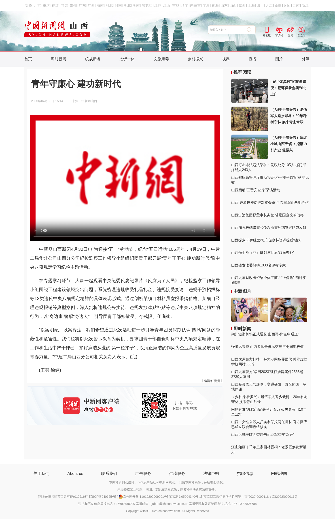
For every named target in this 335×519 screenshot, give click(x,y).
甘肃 (64, 5)
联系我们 (109, 473)
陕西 (242, 5)
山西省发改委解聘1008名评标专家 (258, 265)
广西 (91, 5)
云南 (296, 5)
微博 (290, 35)
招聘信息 (245, 473)
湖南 (136, 5)
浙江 (305, 5)
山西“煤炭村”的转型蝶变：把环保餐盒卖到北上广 (288, 88)
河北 (109, 5)
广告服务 (143, 473)
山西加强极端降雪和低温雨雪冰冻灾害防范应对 (268, 227)
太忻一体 (127, 59)
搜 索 (251, 29)
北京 (37, 5)
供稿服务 (177, 473)
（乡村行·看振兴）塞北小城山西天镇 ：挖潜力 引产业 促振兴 (288, 144)
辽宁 (184, 5)
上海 (251, 5)
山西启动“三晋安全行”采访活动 (255, 190)
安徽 (28, 5)
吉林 (175, 5)
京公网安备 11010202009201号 (143, 496)
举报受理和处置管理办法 (206, 504)
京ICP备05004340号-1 (185, 496)
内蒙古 (195, 5)
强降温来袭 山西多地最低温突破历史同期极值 (267, 347)
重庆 (46, 5)
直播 (252, 59)
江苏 (157, 5)
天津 (269, 5)
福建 (55, 5)
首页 (28, 59)
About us (75, 473)
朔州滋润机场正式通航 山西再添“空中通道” (265, 334)
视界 (226, 59)
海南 (100, 5)
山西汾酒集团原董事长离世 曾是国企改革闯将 (267, 215)
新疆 (278, 5)
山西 (233, 5)
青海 (215, 5)
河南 (118, 5)
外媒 (306, 59)
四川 (260, 5)
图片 (279, 59)
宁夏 (206, 5)
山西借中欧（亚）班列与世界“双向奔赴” (263, 253)
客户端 (279, 35)
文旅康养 (161, 59)
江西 (166, 5)
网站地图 (279, 473)
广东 (82, 5)
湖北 (127, 5)
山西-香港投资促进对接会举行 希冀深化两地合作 (270, 202)
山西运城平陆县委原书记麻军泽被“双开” (263, 434)
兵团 (286, 5)
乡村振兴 (195, 59)
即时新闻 (58, 59)
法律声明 (211, 473)
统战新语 (92, 59)
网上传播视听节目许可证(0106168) (63, 496)
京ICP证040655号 (102, 496)
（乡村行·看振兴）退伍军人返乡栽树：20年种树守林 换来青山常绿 (288, 116)
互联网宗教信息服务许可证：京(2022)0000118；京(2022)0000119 (250, 496)
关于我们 (41, 473)
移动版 (267, 35)
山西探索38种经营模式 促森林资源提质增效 (266, 240)
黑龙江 (147, 5)
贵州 (73, 5)
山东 (224, 5)
